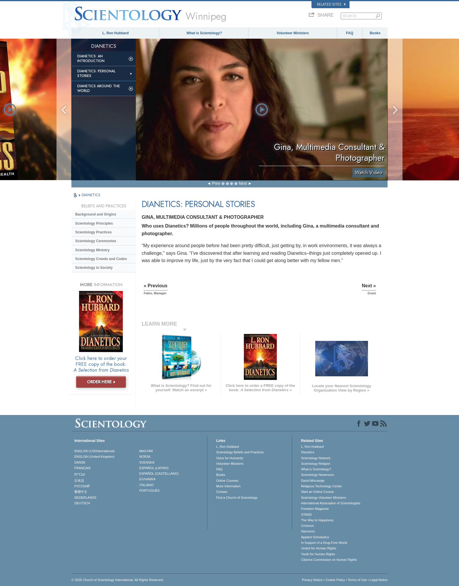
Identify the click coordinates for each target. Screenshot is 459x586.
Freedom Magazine (315, 508)
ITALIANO (146, 485)
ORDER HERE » (101, 382)
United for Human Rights (318, 548)
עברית (79, 474)
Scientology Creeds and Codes (101, 259)
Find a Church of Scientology (236, 497)
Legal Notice (379, 580)
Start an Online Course (317, 491)
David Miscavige (312, 480)
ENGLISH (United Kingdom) (94, 456)
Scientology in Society (94, 268)
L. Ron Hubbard (115, 33)
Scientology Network (315, 458)
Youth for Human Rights (318, 554)
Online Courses (227, 480)
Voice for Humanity (229, 458)
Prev (216, 183)
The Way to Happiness (317, 520)
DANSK (79, 462)
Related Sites (331, 4)
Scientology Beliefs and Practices (240, 452)
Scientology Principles (94, 223)
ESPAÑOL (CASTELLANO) (159, 473)
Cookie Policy (335, 580)
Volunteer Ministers (293, 33)
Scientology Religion (315, 463)
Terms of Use (357, 580)
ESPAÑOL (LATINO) (154, 468)
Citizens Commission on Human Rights (329, 559)
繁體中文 (80, 491)
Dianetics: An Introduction (91, 59)
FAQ (349, 33)
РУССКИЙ (82, 486)
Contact (221, 491)
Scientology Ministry (92, 250)
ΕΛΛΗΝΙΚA (147, 479)
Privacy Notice (312, 580)
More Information (228, 486)
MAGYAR (146, 451)
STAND (306, 514)
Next (243, 183)
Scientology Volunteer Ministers (323, 497)
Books (375, 33)
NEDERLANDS (85, 497)
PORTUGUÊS (149, 490)
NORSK (145, 456)
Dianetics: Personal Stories (96, 73)
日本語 (79, 480)
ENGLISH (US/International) (94, 451)
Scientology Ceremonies (95, 241)
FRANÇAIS (82, 468)
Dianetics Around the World (98, 88)
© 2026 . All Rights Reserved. (117, 580)
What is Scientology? (204, 33)
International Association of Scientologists (330, 503)
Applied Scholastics (315, 537)
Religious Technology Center (321, 486)
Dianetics (307, 452)
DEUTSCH (82, 503)
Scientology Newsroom (317, 474)
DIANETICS (91, 195)
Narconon (308, 531)
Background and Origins (95, 214)
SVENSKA (147, 462)
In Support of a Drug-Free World (324, 542)
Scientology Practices (93, 232)
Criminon (307, 525)
